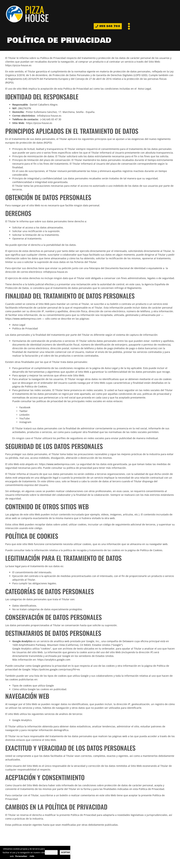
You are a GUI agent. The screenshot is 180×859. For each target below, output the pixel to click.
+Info (31, 856)
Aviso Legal (144, 88)
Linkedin (24, 414)
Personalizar (21, 856)
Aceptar (65, 852)
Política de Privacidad (25, 328)
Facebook (24, 407)
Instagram (25, 422)
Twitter (23, 411)
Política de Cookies (36, 386)
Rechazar (51, 852)
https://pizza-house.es (18, 65)
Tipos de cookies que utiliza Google (33, 685)
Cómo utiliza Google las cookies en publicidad (39, 689)
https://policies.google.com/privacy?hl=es (56, 669)
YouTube (24, 418)
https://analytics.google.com (53, 659)
